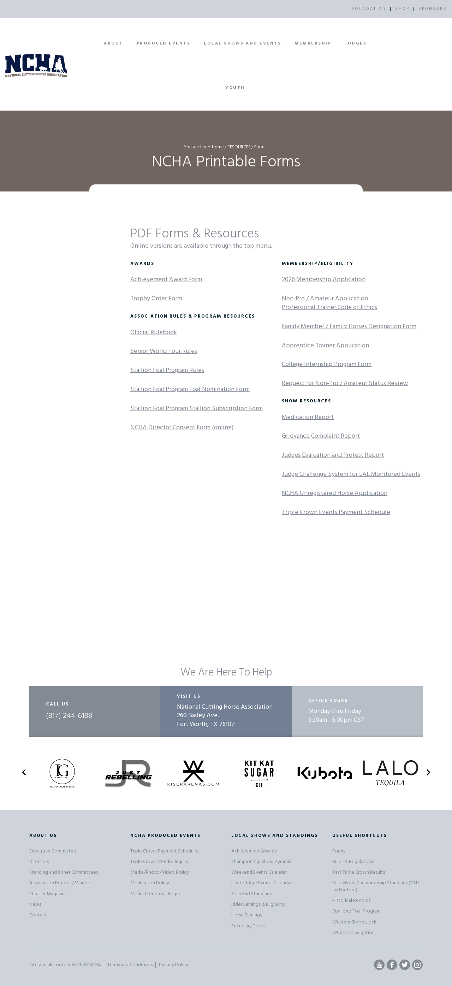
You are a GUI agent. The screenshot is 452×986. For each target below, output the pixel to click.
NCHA (95, 965)
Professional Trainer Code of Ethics (329, 307)
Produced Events (164, 43)
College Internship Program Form (326, 364)
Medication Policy (149, 883)
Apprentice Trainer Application (325, 346)
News (35, 905)
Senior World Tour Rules (163, 351)
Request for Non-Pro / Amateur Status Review (345, 383)
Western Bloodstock (354, 922)
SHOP (402, 8)
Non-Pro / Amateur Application (325, 299)
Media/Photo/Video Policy (159, 872)
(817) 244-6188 (69, 716)
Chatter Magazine (48, 894)
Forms (338, 851)
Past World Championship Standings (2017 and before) (375, 886)
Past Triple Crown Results (358, 872)
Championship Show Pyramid (261, 862)
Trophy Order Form (156, 299)
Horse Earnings (246, 915)
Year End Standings (251, 894)
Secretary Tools (247, 926)
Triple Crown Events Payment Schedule (336, 512)
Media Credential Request (157, 894)
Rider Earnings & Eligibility (258, 905)
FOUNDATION (369, 8)
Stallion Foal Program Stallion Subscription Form (196, 408)
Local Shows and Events (242, 43)
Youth (235, 87)
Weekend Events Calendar (259, 872)
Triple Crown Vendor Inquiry (159, 862)
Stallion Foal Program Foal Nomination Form (190, 389)
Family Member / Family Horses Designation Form (349, 326)
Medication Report (308, 417)
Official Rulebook (153, 332)
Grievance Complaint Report (321, 436)
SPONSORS (432, 8)
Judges (356, 43)
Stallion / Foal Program (356, 911)
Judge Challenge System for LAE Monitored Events (351, 474)
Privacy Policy (173, 965)
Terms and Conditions (130, 965)
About (113, 43)
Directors (39, 862)
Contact (38, 915)
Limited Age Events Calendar (261, 883)
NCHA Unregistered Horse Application (334, 493)
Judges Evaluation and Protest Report (333, 455)
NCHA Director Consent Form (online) (181, 428)
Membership (313, 43)
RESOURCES (239, 147)
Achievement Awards (253, 851)
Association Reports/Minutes (60, 883)
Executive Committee (52, 851)
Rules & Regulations (353, 862)
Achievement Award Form (166, 279)
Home (218, 147)
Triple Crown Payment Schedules (164, 851)
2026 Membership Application (323, 279)
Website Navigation (353, 933)
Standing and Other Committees (63, 872)
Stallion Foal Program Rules (167, 370)
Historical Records (351, 901)
